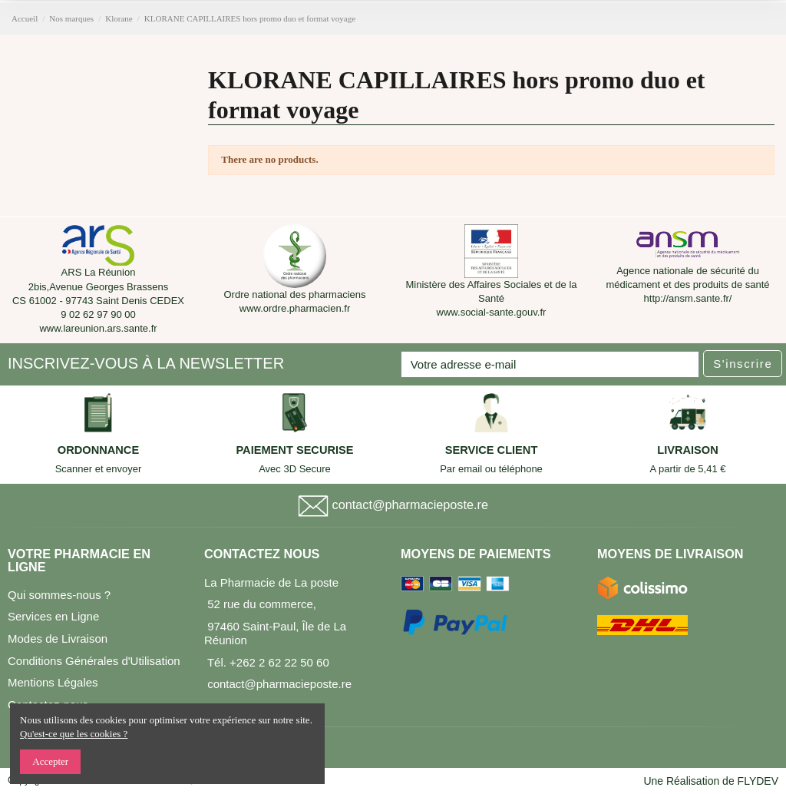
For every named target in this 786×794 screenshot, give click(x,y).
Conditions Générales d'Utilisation (94, 660)
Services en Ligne (53, 616)
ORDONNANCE (98, 450)
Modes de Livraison (57, 638)
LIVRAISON (687, 450)
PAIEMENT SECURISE (294, 450)
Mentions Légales (53, 682)
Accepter (50, 761)
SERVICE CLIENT (491, 450)
